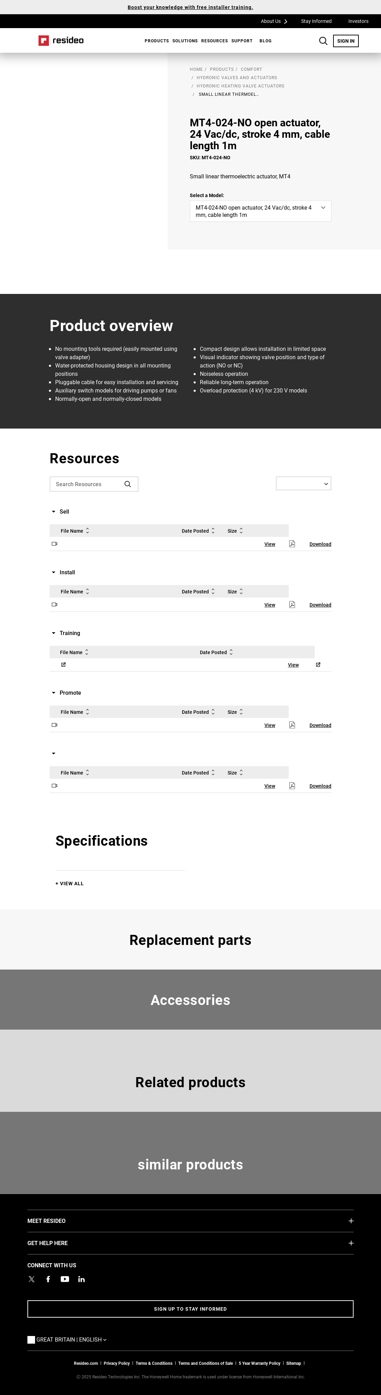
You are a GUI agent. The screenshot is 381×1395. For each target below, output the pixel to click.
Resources (214, 40)
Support (242, 40)
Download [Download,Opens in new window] (320, 544)
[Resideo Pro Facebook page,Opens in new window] (48, 1279)
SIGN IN (348, 40)
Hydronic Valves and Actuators (237, 77)
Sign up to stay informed (190, 1308)
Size (236, 530)
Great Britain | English (73, 1339)
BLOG (266, 40)
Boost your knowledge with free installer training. (190, 7)
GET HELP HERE (57, 1242)
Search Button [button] (323, 41)
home (196, 69)
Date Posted (199, 530)
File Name (76, 530)
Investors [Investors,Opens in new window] (358, 21)
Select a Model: (207, 195)
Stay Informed (316, 21)
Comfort (251, 69)
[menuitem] (155, 40)
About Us (276, 20)
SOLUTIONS (185, 40)
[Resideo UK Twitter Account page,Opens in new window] (31, 1279)
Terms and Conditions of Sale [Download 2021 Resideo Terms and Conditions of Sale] (205, 1363)
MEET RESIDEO (56, 1220)
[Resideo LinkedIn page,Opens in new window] (81, 1279)
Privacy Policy (117, 1363)
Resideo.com (86, 1363)
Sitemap (293, 1363)
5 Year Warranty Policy (259, 1363)
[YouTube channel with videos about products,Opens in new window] (65, 1279)
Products (157, 40)
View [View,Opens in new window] (269, 544)
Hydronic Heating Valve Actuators (241, 85)
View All (72, 883)
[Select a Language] (303, 483)
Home (61, 40)
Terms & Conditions (154, 1363)
